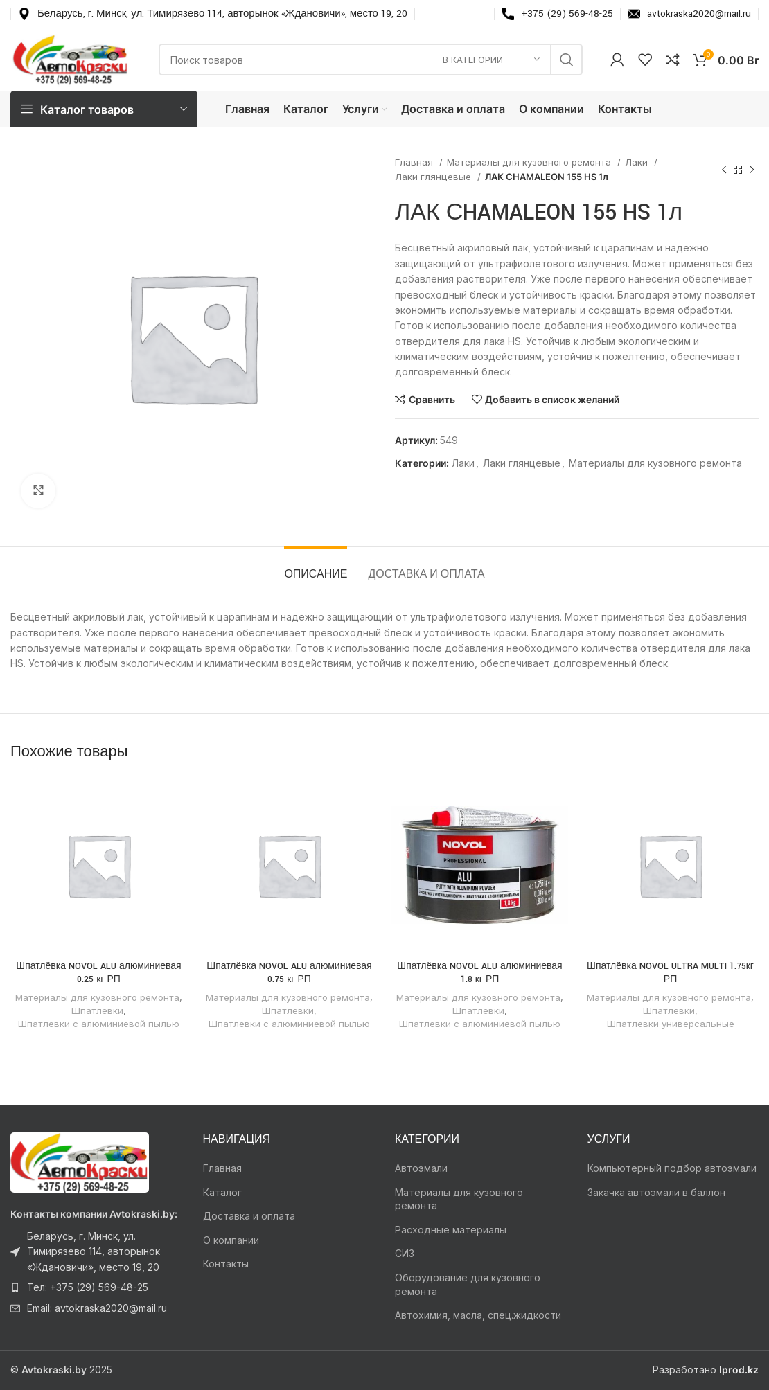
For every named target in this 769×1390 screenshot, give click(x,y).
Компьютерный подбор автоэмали (672, 1168)
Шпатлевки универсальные (670, 1023)
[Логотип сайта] (70, 58)
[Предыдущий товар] (724, 170)
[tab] (315, 567)
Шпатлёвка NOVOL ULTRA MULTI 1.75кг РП (670, 973)
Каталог (222, 1192)
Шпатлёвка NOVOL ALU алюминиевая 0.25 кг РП (98, 973)
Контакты (226, 1263)
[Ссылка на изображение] (79, 1161)
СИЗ (404, 1253)
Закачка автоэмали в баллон (656, 1192)
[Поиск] (371, 59)
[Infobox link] (212, 14)
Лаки (638, 162)
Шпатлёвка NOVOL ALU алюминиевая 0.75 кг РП (288, 973)
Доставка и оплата (249, 1216)
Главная (415, 162)
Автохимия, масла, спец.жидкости (478, 1315)
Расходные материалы (450, 1230)
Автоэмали (421, 1168)
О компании (231, 1240)
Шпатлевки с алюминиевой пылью (98, 1023)
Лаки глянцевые (434, 176)
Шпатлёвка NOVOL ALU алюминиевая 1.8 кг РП (479, 973)
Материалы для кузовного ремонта (530, 162)
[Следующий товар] (752, 170)
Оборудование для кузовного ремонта (467, 1284)
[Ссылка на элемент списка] (96, 1252)
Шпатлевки (97, 1010)
